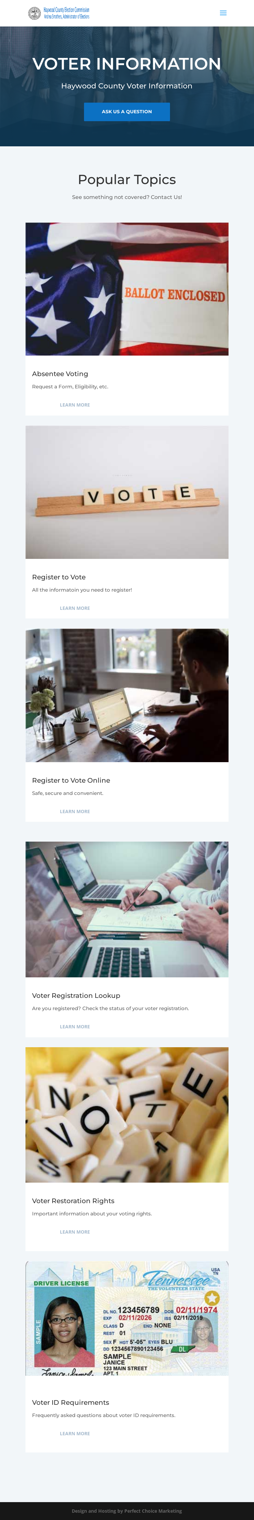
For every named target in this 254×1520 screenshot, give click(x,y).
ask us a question (127, 111)
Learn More (75, 405)
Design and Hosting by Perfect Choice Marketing (127, 1511)
